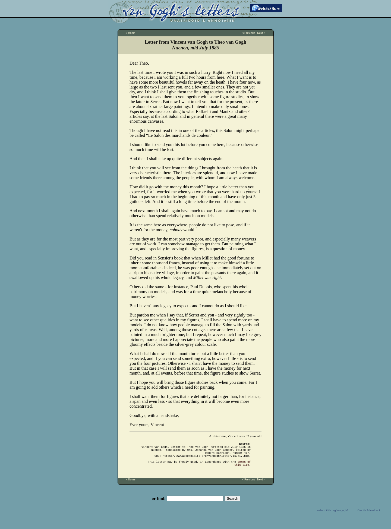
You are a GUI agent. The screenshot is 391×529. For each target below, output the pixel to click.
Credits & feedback (369, 516)
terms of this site (242, 469)
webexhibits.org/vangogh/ (332, 516)
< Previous (248, 32)
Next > (261, 32)
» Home (130, 32)
